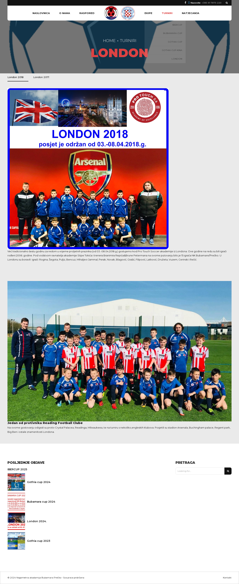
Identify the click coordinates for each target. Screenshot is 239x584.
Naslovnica (41, 13)
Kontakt (227, 577)
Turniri (167, 13)
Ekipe (148, 13)
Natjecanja (190, 13)
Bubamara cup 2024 (41, 501)
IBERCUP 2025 (17, 469)
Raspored (86, 13)
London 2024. (36, 521)
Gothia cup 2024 (38, 482)
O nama (64, 13)
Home (109, 40)
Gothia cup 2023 (38, 541)
